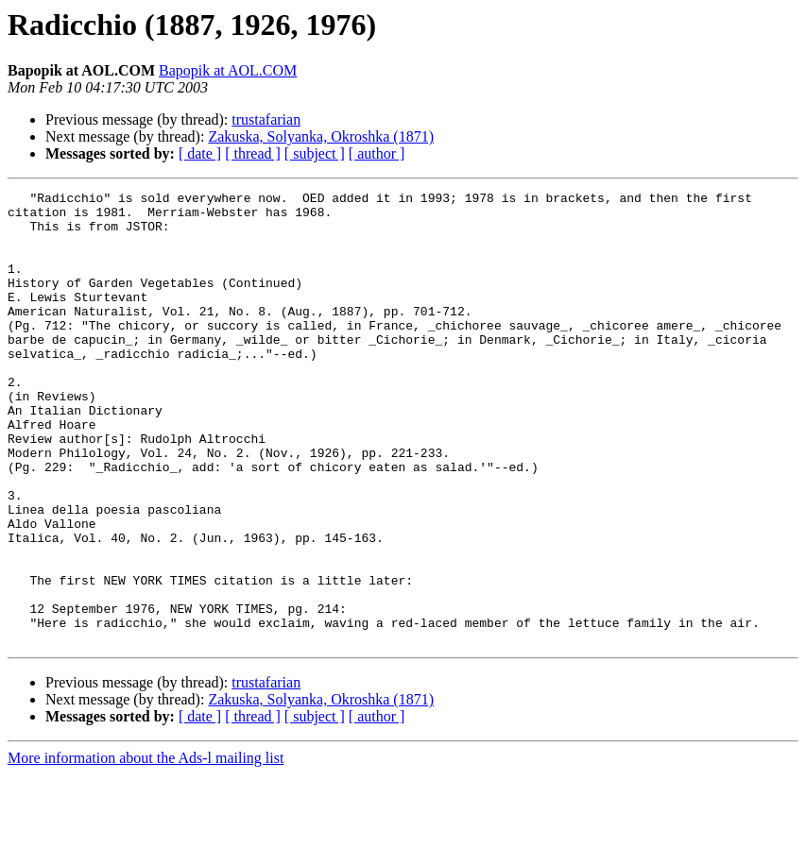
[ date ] (200, 153)
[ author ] (377, 153)
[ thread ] (253, 153)
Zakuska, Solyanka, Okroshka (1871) (321, 136)
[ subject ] (314, 153)
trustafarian (266, 119)
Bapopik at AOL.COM (228, 70)
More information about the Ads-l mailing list (145, 848)
